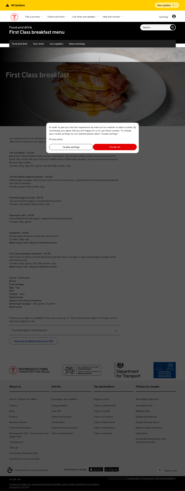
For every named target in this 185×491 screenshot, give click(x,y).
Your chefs (38, 43)
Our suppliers (56, 43)
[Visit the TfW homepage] (14, 17)
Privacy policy (56, 139)
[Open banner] (167, 5)
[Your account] (174, 17)
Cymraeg (163, 16)
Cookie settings (70, 147)
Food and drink (19, 43)
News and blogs (77, 43)
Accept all (115, 147)
